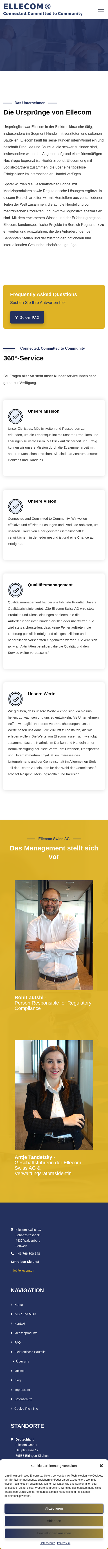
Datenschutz (47, 1543)
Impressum (63, 1543)
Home (18, 1304)
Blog (17, 1380)
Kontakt (19, 1323)
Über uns (22, 1361)
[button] (101, 1466)
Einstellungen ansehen (54, 1533)
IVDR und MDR (25, 1314)
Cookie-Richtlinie (26, 1408)
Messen (19, 1371)
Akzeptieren (54, 1508)
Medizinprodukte (26, 1333)
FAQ (17, 1342)
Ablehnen (54, 1521)
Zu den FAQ (27, 317)
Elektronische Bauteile (30, 1352)
